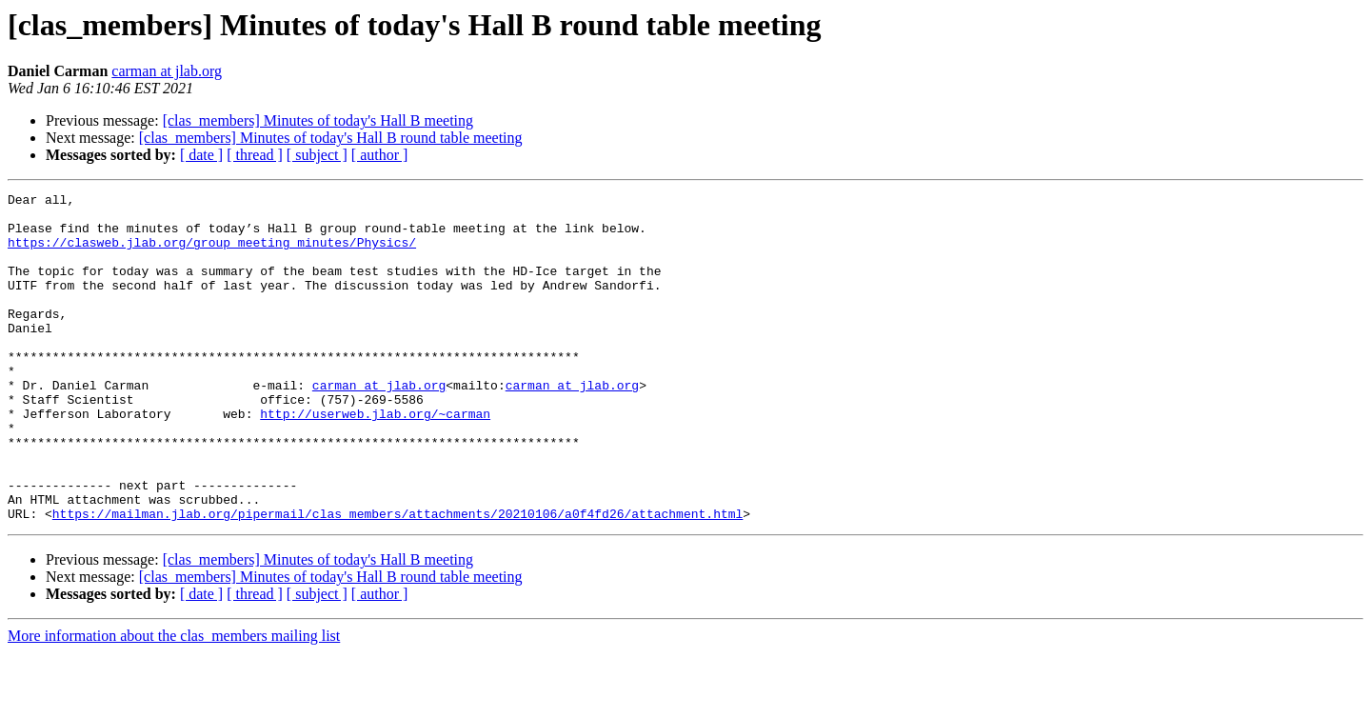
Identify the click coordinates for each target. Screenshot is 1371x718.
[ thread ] (255, 155)
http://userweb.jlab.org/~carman (375, 459)
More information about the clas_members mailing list (174, 701)
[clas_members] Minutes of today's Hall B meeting (318, 120)
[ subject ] (317, 155)
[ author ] (379, 155)
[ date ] (201, 155)
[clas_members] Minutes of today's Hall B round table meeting (331, 138)
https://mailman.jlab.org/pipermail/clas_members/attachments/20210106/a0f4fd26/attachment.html (397, 579)
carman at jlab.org (166, 71)
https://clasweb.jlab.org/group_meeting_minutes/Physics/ (212, 253)
